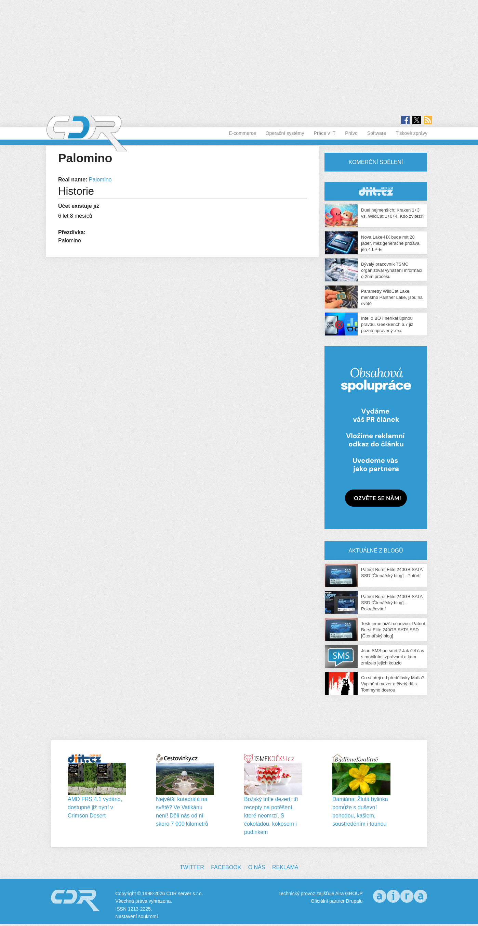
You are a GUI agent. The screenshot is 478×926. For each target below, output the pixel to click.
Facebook (226, 867)
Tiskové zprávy (411, 133)
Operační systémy (285, 133)
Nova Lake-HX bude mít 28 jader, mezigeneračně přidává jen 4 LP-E (390, 243)
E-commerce (242, 133)
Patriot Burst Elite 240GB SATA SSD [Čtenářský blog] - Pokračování (391, 602)
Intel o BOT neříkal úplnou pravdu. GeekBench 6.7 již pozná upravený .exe (387, 324)
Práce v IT (325, 133)
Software (376, 133)
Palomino (100, 179)
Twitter (192, 867)
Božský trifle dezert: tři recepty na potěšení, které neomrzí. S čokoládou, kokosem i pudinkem (271, 815)
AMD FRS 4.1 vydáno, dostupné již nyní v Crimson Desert (95, 807)
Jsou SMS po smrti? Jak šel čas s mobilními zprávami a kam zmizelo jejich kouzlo (392, 656)
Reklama (285, 867)
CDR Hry (375, 191)
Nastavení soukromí (136, 916)
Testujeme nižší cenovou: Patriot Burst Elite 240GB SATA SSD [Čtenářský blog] (393, 629)
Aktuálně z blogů (375, 551)
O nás (256, 867)
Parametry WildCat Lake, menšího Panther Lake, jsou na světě (392, 297)
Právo (351, 133)
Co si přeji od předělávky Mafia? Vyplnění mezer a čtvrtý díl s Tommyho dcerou (392, 684)
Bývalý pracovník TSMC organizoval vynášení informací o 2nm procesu (391, 270)
